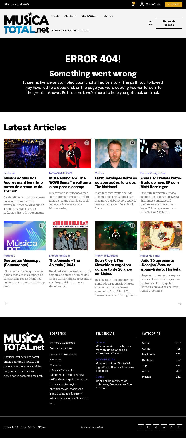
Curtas (99, 173)
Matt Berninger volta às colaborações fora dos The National (116, 183)
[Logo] (26, 23)
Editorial (9, 173)
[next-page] (179, 303)
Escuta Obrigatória (153, 173)
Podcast (9, 255)
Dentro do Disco (60, 255)
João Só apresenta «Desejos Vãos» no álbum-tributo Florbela (160, 265)
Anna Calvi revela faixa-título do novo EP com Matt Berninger (160, 183)
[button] (150, 23)
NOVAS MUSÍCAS (60, 173)
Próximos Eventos (106, 255)
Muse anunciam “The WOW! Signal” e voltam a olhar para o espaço (70, 183)
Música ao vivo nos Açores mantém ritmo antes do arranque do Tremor (113, 350)
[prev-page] (6, 303)
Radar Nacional (150, 255)
